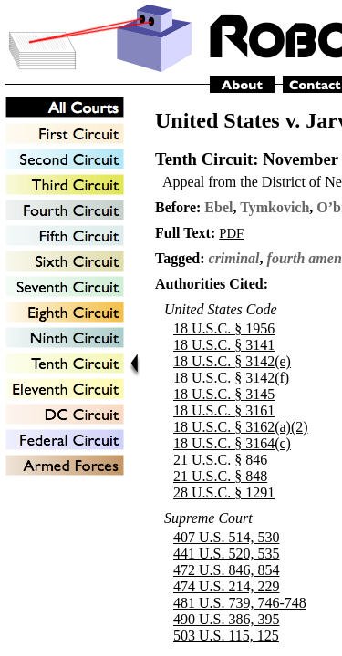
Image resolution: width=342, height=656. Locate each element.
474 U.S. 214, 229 (226, 586)
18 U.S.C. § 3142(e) (232, 361)
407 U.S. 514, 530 (226, 537)
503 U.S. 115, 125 (226, 635)
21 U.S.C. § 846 (220, 459)
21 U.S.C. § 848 (220, 476)
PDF (231, 233)
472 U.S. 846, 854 (226, 570)
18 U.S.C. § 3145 (224, 394)
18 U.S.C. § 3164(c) (232, 443)
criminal (234, 258)
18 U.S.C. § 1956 (224, 328)
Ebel (218, 207)
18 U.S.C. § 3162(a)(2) (240, 427)
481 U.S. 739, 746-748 (239, 602)
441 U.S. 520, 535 (226, 553)
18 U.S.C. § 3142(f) (231, 377)
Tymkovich (274, 207)
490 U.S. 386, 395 (226, 619)
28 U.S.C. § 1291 (224, 492)
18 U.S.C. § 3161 (224, 410)
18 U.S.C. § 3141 (224, 345)
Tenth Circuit (204, 159)
